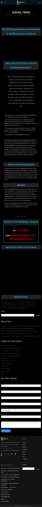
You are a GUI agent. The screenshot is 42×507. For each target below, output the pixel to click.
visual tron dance (12, 308)
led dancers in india (20, 302)
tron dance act (4, 306)
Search (3, 311)
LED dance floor (11, 302)
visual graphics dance (32, 306)
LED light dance (28, 302)
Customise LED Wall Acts (7, 363)
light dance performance (7, 304)
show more (21, 216)
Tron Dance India (12, 306)
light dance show (16, 304)
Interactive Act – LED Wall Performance (10, 353)
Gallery (24, 454)
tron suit (18, 306)
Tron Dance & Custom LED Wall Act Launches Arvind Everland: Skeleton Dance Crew (20, 336)
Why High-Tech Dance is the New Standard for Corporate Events (16, 333)
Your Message (4, 420)
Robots (2, 373)
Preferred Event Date (6, 414)
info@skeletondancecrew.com (11, 450)
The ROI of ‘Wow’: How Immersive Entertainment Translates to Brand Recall (18, 331)
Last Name (3, 389)
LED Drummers (4, 366)
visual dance (23, 306)
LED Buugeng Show (5, 371)
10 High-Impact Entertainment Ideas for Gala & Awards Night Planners (17, 328)
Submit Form (6, 430)
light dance (34, 302)
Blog (23, 456)
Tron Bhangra (4, 358)
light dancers (23, 304)
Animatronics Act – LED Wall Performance (11, 355)
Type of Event (4, 407)
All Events (24, 449)
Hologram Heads (5, 501)
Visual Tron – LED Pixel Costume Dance (10, 468)
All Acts (24, 444)
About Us (24, 447)
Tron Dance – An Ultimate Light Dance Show (11, 348)
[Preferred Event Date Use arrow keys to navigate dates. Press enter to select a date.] (21, 416)
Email (2, 395)
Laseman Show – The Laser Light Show (10, 474)
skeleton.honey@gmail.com (22, 235)
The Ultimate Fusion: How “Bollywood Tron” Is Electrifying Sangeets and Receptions (20, 326)
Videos (24, 451)
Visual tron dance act (21, 308)
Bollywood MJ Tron (5, 368)
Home (23, 442)
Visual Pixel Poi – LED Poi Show (8, 361)
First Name (3, 383)
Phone (2, 401)
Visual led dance (5, 308)
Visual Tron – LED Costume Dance (9, 345)
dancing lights (4, 302)
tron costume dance (31, 304)
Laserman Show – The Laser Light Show (10, 350)
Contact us (24, 458)
